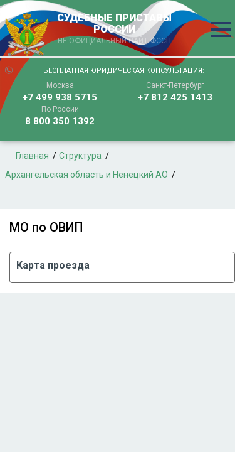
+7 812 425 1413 (175, 97)
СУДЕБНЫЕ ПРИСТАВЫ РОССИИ (114, 29)
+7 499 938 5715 (60, 97)
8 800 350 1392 (60, 121)
